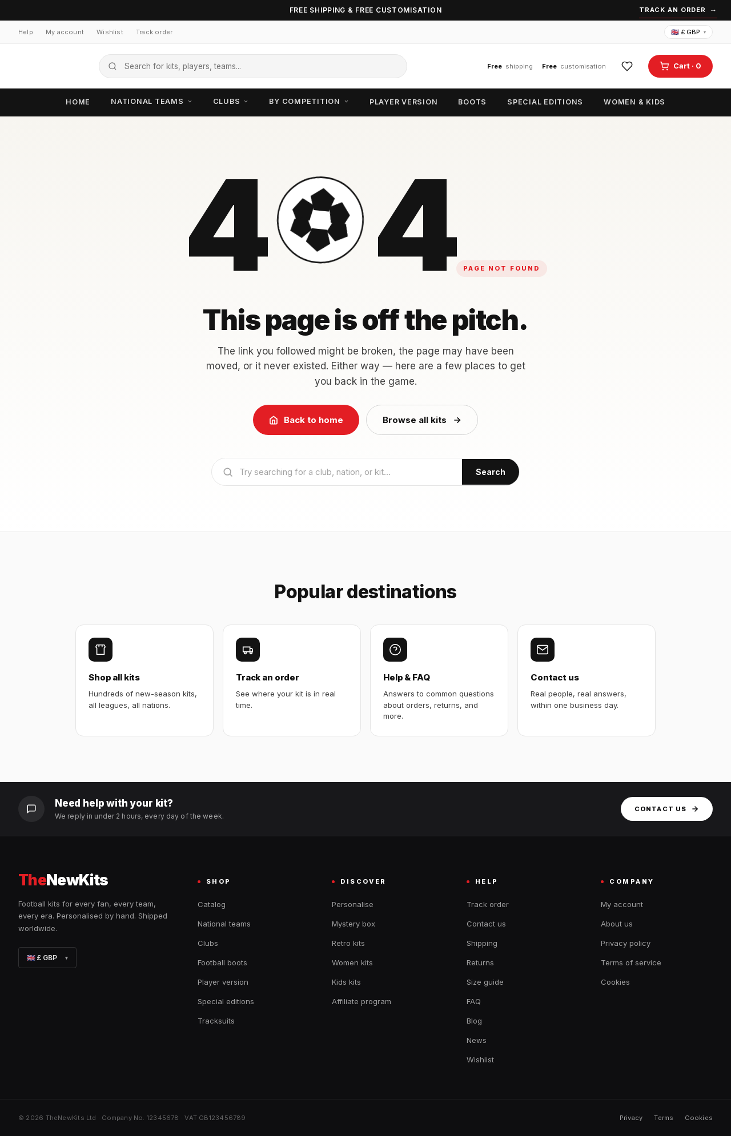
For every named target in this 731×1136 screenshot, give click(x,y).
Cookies (615, 981)
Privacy (631, 1118)
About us (617, 923)
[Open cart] (680, 66)
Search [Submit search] (490, 472)
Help (25, 32)
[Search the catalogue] (253, 66)
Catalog (212, 904)
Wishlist (110, 32)
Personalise (352, 904)
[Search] (337, 471)
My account (65, 32)
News (477, 1040)
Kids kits (346, 981)
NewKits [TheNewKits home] (63, 880)
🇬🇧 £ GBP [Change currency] (688, 32)
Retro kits (348, 943)
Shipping (482, 943)
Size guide (485, 981)
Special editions (545, 102)
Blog (474, 1020)
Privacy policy (625, 943)
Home (78, 102)
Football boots (222, 962)
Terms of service (631, 962)
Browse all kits (422, 419)
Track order (154, 32)
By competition (309, 101)
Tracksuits (216, 1020)
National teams (151, 101)
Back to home (306, 419)
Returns (480, 962)
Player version (403, 102)
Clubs (231, 101)
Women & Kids (634, 102)
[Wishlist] (627, 66)
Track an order (678, 10)
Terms (663, 1118)
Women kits (352, 962)
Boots (472, 102)
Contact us (666, 809)
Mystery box (353, 923)
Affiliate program (361, 1001)
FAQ (474, 1001)
